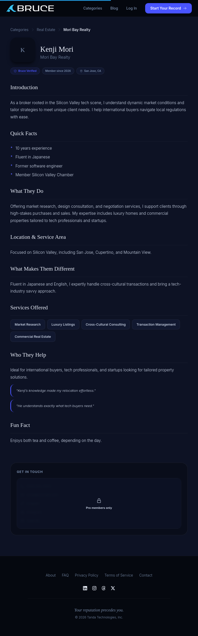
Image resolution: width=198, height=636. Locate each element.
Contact (145, 575)
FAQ (65, 575)
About (51, 575)
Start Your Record (168, 8)
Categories (92, 8)
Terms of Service (118, 575)
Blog (114, 8)
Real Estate (46, 29)
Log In (131, 8)
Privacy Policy (86, 575)
